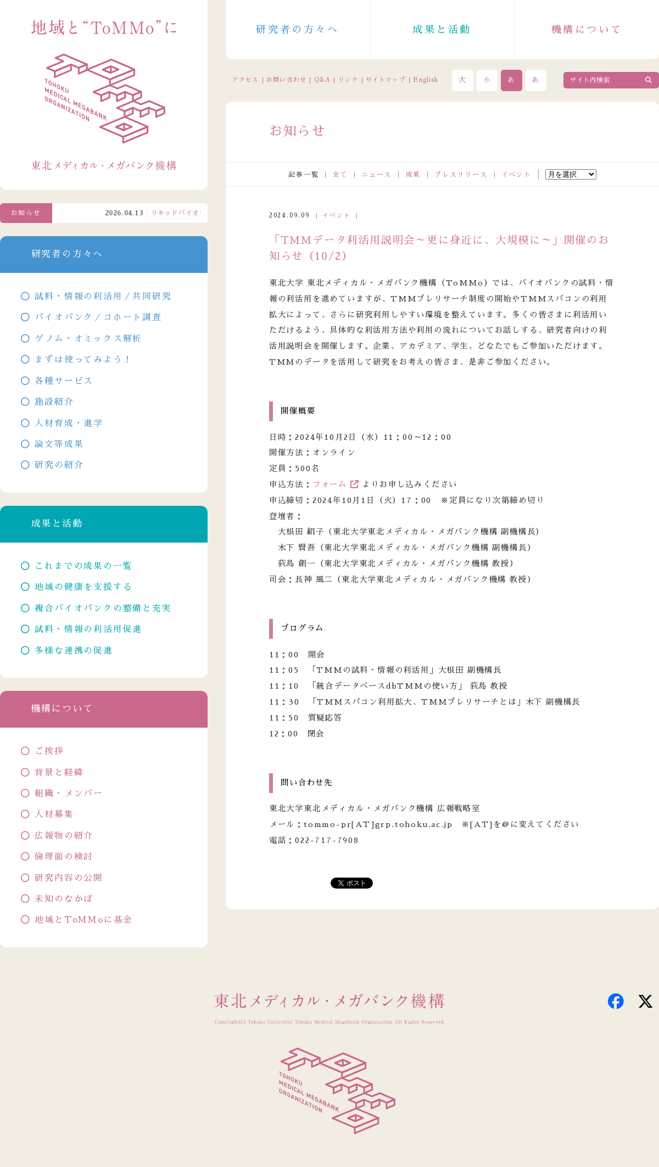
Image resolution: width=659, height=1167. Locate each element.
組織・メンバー (69, 793)
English (425, 80)
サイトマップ (385, 80)
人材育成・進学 (69, 423)
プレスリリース (461, 174)
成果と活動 (442, 30)
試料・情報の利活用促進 (88, 629)
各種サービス (64, 381)
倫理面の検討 (64, 856)
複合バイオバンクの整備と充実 (103, 608)
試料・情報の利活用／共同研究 (103, 296)
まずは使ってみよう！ (83, 359)
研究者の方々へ (297, 30)
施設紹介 (54, 402)
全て (340, 174)
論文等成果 (59, 444)
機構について (587, 30)
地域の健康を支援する (83, 587)
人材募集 (54, 814)
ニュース (376, 174)
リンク (348, 80)
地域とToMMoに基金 (84, 919)
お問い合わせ (286, 80)
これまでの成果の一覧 (83, 566)
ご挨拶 (49, 751)
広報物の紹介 (64, 835)
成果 (413, 174)
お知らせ (26, 213)
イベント (516, 174)
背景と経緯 (59, 772)
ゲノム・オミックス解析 (88, 338)
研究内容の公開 (69, 878)
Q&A (322, 80)
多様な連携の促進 (74, 650)
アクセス (245, 80)
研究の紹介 (59, 465)
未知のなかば (64, 899)
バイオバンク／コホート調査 (98, 317)
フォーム (329, 484)
